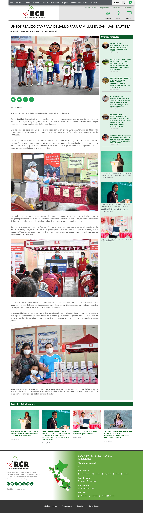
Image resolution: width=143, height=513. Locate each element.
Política (18, 3)
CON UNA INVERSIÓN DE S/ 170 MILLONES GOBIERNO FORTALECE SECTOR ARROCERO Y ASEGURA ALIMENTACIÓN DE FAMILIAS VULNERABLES (120, 83)
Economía (27, 3)
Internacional (55, 3)
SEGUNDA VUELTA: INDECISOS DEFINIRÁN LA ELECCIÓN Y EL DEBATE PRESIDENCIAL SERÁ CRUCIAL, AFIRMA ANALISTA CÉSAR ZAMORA (120, 139)
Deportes (94, 3)
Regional (45, 3)
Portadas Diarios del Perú (79, 3)
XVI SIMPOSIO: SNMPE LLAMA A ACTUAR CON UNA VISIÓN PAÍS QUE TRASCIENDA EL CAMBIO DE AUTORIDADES (116, 175)
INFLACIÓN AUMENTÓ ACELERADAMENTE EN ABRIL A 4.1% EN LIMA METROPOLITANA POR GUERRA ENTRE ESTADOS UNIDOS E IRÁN (118, 435)
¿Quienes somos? (90, 8)
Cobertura (116, 8)
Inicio (11, 3)
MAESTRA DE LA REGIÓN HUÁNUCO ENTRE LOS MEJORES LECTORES (116, 240)
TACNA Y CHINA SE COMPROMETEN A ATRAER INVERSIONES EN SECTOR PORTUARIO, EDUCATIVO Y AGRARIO (119, 47)
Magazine (65, 3)
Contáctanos (128, 8)
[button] (123, 2)
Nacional (36, 3)
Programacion (104, 8)
